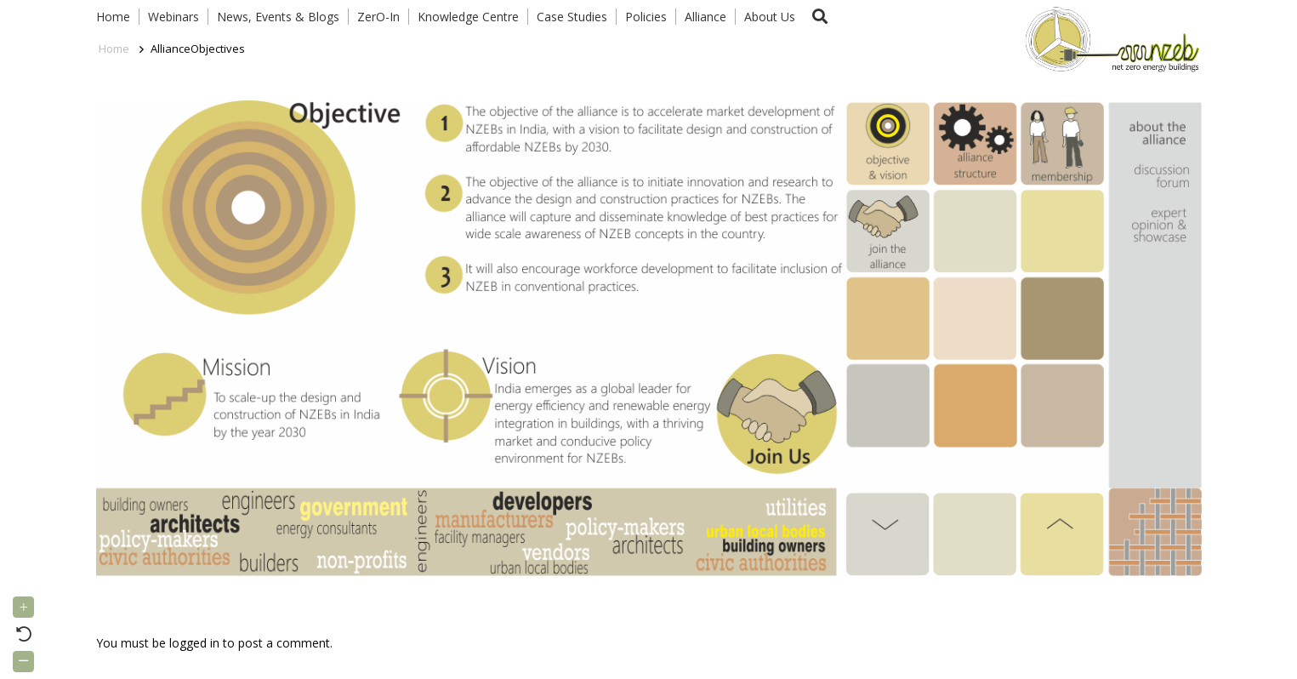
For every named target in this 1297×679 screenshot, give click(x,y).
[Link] (1108, 38)
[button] (821, 16)
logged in (194, 643)
